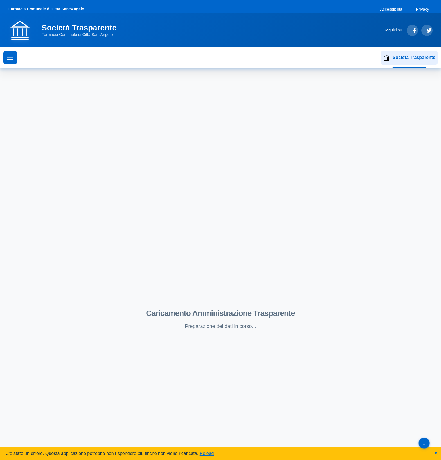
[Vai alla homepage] (65, 30)
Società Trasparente (409, 58)
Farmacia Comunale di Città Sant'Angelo (46, 9)
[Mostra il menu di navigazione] (10, 57)
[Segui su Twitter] (427, 30)
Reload (207, 453)
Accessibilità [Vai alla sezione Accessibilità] (391, 9)
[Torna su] (423, 443)
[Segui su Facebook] (412, 30)
